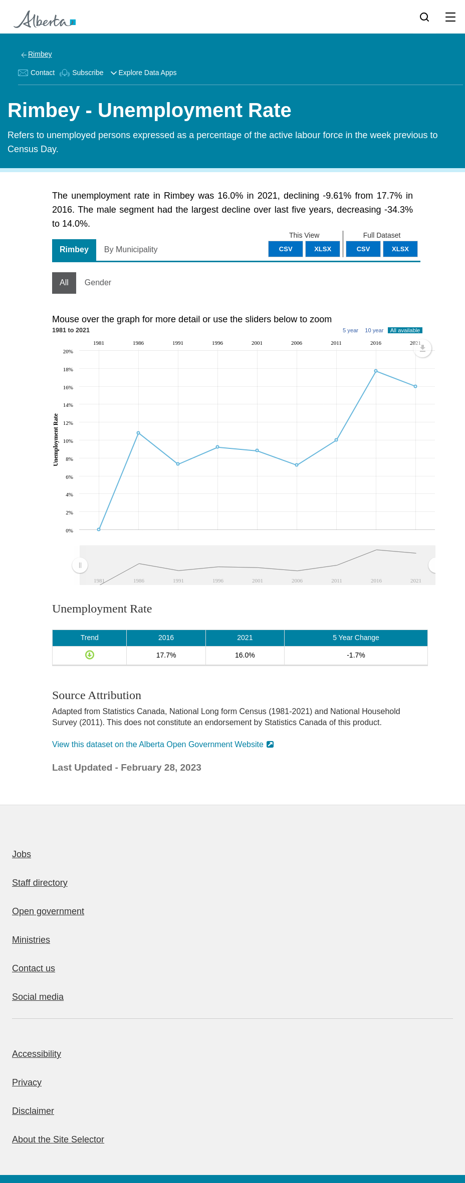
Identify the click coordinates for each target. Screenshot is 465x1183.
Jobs (21, 854)
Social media (38, 997)
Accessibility (36, 1054)
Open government (48, 911)
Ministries (31, 940)
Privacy (27, 1082)
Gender (98, 282)
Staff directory (40, 883)
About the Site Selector (58, 1139)
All (64, 282)
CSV (363, 249)
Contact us (33, 968)
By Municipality (131, 249)
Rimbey (40, 54)
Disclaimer (33, 1111)
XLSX (400, 249)
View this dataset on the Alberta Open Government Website (158, 744)
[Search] (424, 16)
